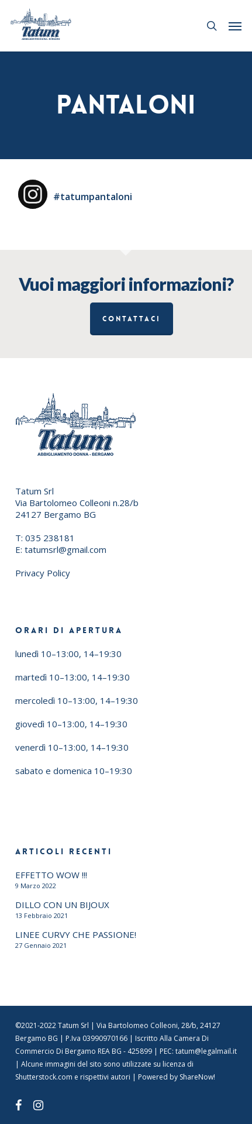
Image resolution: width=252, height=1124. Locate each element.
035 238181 (50, 538)
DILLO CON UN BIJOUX (62, 904)
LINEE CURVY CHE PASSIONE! (75, 934)
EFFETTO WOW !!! (51, 875)
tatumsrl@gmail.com (65, 549)
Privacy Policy (42, 573)
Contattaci (131, 319)
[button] (235, 26)
